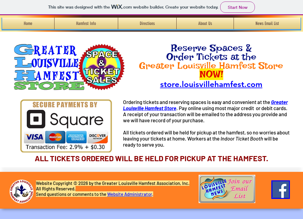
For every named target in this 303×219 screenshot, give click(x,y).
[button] (86, 23)
